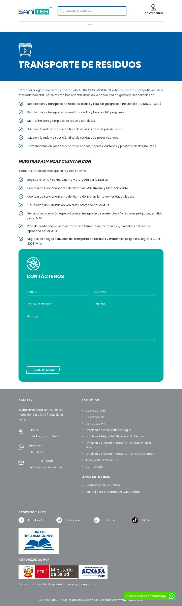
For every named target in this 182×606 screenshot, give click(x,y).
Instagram (73, 520)
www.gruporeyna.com (83, 584)
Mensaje (32, 316)
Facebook (35, 520)
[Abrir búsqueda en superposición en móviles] (92, 10)
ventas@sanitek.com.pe (45, 467)
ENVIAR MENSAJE (43, 370)
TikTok (146, 520)
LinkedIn (109, 520)
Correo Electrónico (39, 304)
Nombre (32, 292)
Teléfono (100, 304)
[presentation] (57, 352)
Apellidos (100, 292)
